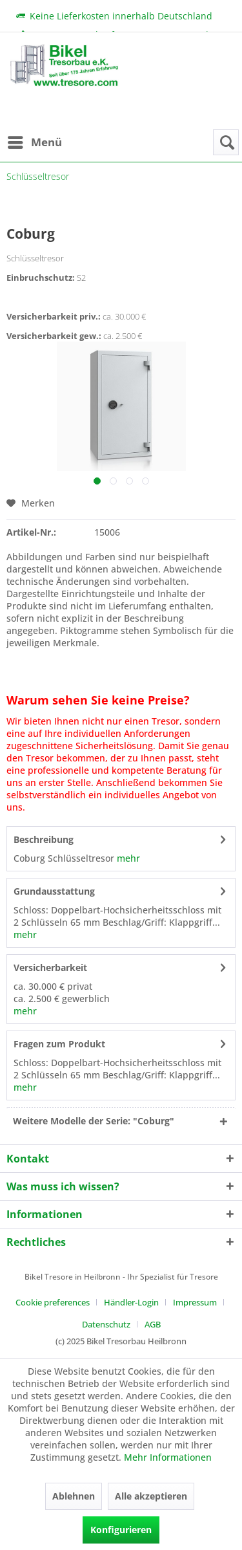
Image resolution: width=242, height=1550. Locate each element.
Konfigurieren (121, 1529)
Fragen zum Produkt (59, 1044)
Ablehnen (73, 1496)
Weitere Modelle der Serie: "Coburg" (93, 1121)
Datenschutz (106, 1324)
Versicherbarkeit (50, 967)
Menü (35, 140)
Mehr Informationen (168, 1457)
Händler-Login (131, 1302)
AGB (153, 1324)
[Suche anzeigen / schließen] (226, 142)
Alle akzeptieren (151, 1496)
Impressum (195, 1302)
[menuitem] (34, 142)
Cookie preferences (52, 1302)
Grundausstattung (54, 891)
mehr (127, 858)
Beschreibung (44, 839)
